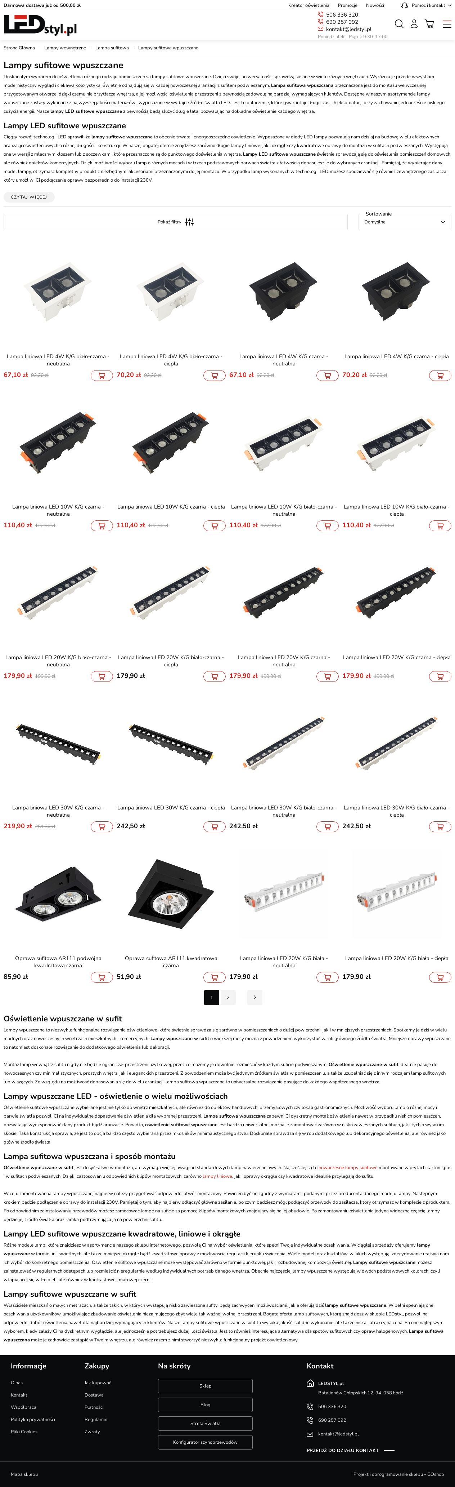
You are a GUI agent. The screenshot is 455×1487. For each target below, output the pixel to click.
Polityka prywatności (33, 1419)
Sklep (205, 1386)
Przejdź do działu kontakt (343, 1450)
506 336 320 (342, 14)
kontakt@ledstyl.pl (348, 29)
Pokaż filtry (176, 222)
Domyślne (375, 222)
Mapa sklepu (24, 1474)
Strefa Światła (205, 1423)
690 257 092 (342, 22)
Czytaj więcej (29, 197)
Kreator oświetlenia (308, 5)
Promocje (347, 5)
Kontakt (19, 1395)
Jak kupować (98, 1383)
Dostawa (94, 1395)
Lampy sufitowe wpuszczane (168, 48)
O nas (17, 1383)
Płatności (94, 1407)
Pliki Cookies (24, 1432)
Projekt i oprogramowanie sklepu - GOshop (398, 1474)
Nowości (375, 5)
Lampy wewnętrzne (65, 48)
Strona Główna (19, 48)
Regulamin (96, 1419)
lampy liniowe (217, 1176)
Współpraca (23, 1407)
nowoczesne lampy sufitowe (348, 1167)
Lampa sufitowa (112, 48)
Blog (206, 1405)
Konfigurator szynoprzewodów (205, 1442)
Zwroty (92, 1432)
